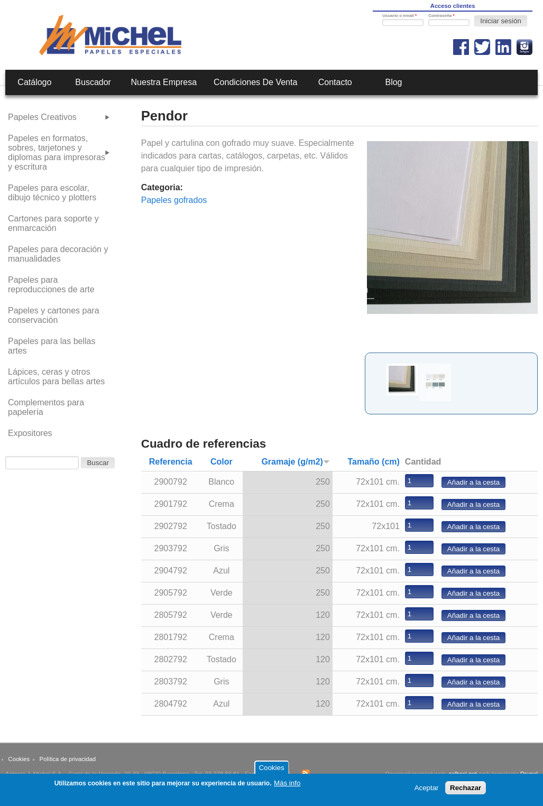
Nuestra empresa (164, 82)
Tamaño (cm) (373, 461)
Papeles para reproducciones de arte (51, 284)
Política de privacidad (68, 759)
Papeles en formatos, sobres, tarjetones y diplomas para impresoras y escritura (56, 152)
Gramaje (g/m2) (295, 461)
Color (221, 461)
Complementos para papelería (46, 407)
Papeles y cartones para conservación (53, 315)
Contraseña (441, 15)
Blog (393, 82)
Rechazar (465, 790)
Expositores (30, 433)
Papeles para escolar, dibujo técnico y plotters (52, 192)
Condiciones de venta (255, 82)
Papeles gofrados (174, 200)
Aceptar (427, 790)
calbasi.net (462, 774)
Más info (287, 785)
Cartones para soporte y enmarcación (53, 223)
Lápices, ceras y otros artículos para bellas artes (56, 376)
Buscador (93, 82)
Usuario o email (399, 15)
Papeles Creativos (42, 117)
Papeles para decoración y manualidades (58, 254)
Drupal (529, 774)
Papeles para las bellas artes (51, 346)
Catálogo (34, 82)
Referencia (170, 461)
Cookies (19, 759)
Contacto (335, 82)
